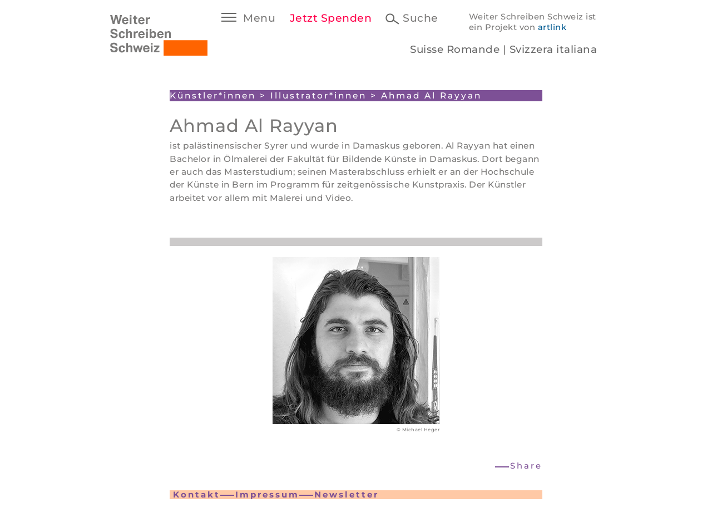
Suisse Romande (455, 49)
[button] (519, 466)
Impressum (267, 494)
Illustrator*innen (318, 95)
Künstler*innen (213, 95)
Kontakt (196, 494)
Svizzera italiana (553, 49)
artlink (552, 27)
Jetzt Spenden (331, 18)
